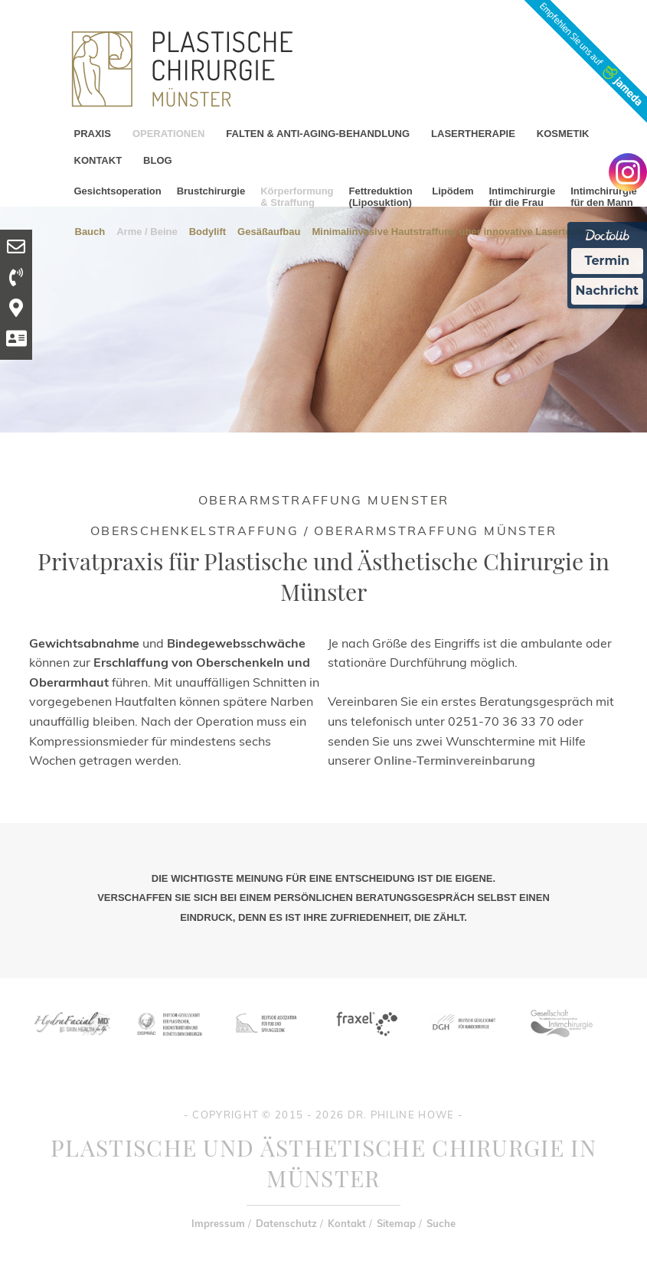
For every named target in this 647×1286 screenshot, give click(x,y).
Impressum (218, 1223)
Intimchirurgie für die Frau (522, 196)
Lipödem (452, 191)
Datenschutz (286, 1223)
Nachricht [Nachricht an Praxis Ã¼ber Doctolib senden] (607, 290)
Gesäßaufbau (268, 231)
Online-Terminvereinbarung (454, 760)
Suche (441, 1223)
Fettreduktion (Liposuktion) (381, 196)
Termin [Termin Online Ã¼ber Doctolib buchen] (607, 260)
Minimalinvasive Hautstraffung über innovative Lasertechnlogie (462, 231)
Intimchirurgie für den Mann (603, 196)
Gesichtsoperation (118, 191)
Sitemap (396, 1223)
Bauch (90, 231)
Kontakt (347, 1223)
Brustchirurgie (211, 191)
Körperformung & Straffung (296, 196)
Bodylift (207, 231)
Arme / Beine (146, 231)
